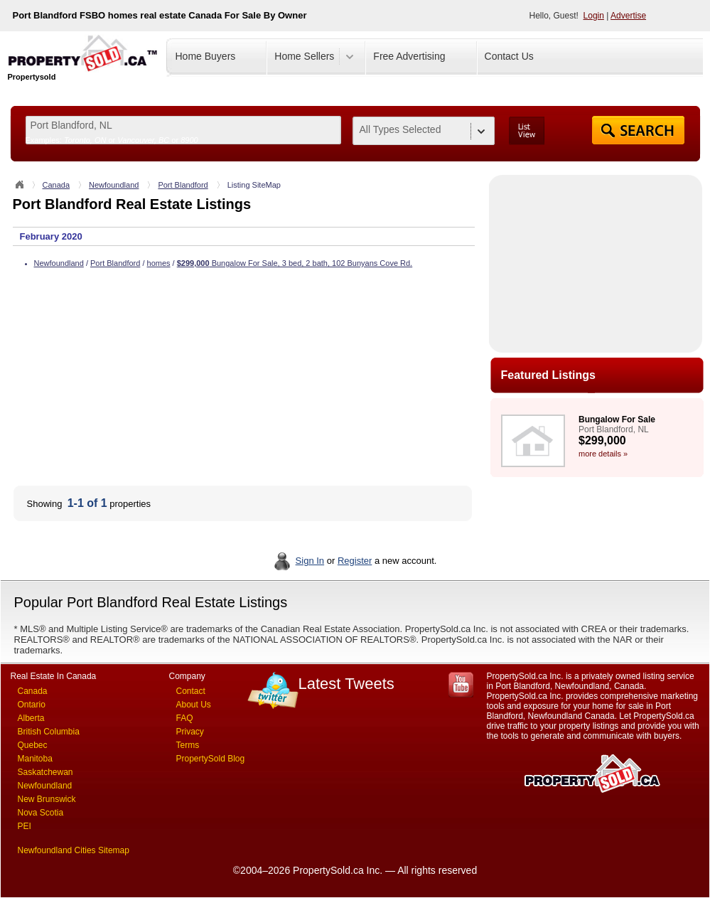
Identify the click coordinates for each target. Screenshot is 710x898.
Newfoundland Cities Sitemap (73, 850)
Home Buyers (206, 56)
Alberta (31, 718)
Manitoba (35, 759)
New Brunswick (47, 799)
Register (355, 560)
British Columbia (49, 732)
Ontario (31, 705)
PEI (24, 826)
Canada (56, 185)
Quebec (33, 745)
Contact (190, 691)
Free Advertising (409, 56)
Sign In (310, 560)
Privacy (190, 732)
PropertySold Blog (210, 759)
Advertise (628, 16)
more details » (603, 453)
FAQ (184, 718)
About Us (193, 705)
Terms (188, 745)
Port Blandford (183, 185)
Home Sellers (304, 56)
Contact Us (509, 56)
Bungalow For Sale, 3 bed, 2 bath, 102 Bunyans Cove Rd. (294, 263)
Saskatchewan (45, 772)
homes (159, 263)
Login (593, 16)
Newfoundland (114, 185)
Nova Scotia (41, 813)
